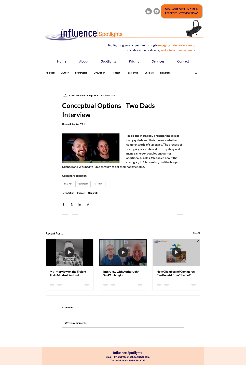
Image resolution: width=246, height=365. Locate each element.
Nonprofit (165, 72)
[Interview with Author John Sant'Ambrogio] (123, 252)
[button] (196, 72)
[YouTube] (156, 11)
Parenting (99, 183)
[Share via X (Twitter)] (71, 204)
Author (65, 72)
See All (196, 233)
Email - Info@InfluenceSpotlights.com (128, 356)
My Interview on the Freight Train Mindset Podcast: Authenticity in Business (68, 273)
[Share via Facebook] (63, 204)
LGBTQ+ (68, 183)
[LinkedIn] (148, 11)
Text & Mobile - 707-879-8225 (127, 360)
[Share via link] (87, 204)
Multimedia (81, 72)
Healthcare (83, 183)
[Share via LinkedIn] (79, 204)
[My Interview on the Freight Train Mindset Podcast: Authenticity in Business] (69, 252)
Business (149, 72)
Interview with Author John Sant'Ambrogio (121, 273)
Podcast (116, 72)
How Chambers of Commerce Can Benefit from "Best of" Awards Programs (176, 273)
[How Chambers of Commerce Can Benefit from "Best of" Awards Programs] (176, 252)
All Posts (50, 72)
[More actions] (182, 95)
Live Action (99, 72)
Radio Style (132, 72)
